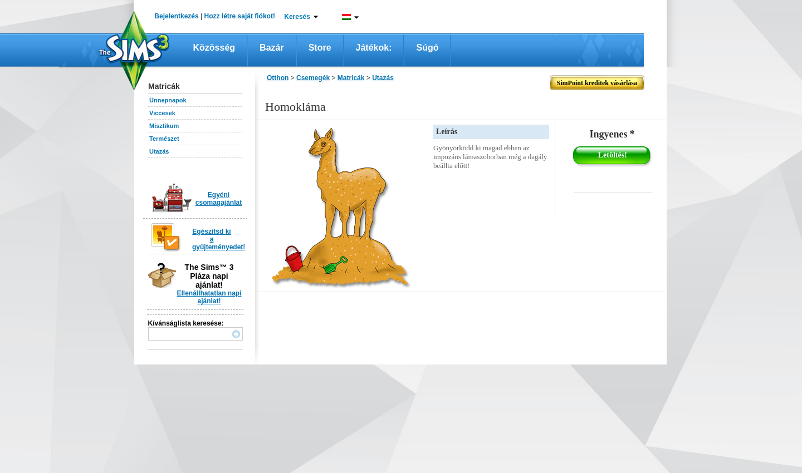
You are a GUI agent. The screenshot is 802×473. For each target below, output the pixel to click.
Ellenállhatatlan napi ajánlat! (209, 297)
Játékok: (374, 47)
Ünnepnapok (168, 100)
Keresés (297, 17)
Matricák (351, 78)
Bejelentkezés (176, 16)
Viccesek (162, 113)
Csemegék (313, 78)
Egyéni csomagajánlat (218, 198)
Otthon (277, 78)
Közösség (214, 47)
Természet (164, 138)
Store (320, 47)
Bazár (272, 47)
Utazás (159, 151)
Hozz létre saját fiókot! (239, 16)
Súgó (427, 47)
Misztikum (164, 125)
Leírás (446, 131)
